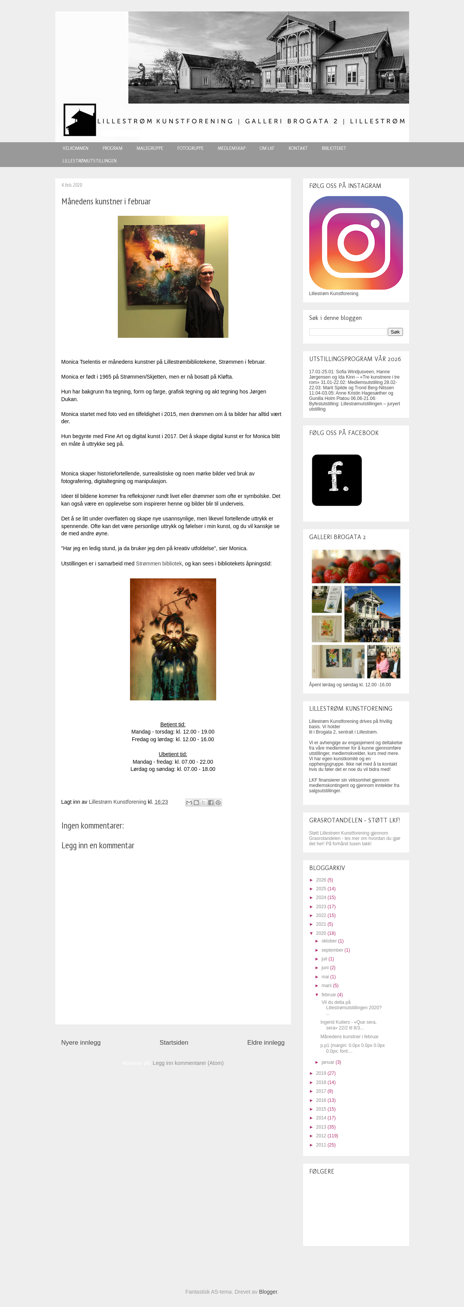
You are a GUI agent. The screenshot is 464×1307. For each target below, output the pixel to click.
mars (327, 985)
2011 (322, 1145)
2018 (322, 1082)
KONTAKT (298, 148)
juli (324, 959)
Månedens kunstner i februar (349, 1036)
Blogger (268, 1292)
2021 (322, 924)
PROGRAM (112, 148)
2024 (322, 897)
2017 (322, 1091)
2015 (322, 1109)
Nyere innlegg (81, 1042)
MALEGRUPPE (149, 148)
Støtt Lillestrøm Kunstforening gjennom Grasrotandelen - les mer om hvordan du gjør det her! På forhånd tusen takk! (355, 838)
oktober (329, 941)
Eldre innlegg (266, 1042)
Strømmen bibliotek (159, 563)
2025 (322, 888)
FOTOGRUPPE (190, 148)
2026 (322, 880)
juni (325, 967)
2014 (322, 1118)
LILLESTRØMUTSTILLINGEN (90, 161)
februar (329, 994)
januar (328, 1062)
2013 (322, 1127)
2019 (322, 1073)
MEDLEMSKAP (232, 148)
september (332, 950)
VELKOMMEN (75, 148)
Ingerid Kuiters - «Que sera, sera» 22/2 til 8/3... (348, 1025)
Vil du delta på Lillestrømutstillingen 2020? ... (350, 1008)
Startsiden (174, 1042)
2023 (322, 906)
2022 (322, 915)
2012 (322, 1135)
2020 (322, 933)
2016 (322, 1100)
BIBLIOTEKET (334, 148)
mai (325, 976)
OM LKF (267, 148)
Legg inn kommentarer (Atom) (188, 1063)
